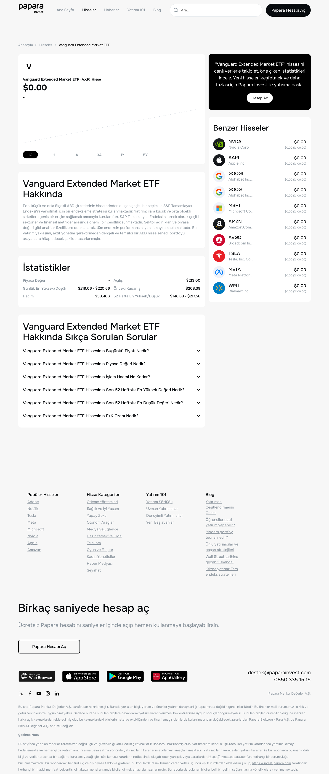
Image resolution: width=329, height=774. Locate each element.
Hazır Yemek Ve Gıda (104, 536)
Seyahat (94, 570)
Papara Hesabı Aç (288, 10)
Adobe (33, 501)
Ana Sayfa (65, 10)
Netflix (33, 508)
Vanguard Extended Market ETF (84, 45)
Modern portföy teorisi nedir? (219, 535)
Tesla (31, 515)
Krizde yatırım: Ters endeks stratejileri (222, 572)
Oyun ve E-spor (100, 549)
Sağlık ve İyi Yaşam (103, 508)
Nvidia (32, 536)
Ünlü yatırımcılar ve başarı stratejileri (222, 547)
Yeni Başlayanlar (160, 522)
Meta (31, 522)
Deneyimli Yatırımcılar (164, 515)
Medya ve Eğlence (102, 529)
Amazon (34, 549)
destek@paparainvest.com (279, 672)
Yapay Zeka (96, 515)
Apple (32, 542)
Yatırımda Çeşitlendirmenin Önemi (220, 507)
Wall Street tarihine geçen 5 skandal (222, 559)
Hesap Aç (260, 98)
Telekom (94, 542)
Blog (157, 10)
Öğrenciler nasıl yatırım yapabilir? (220, 522)
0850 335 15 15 (292, 680)
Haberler (111, 10)
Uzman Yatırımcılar (162, 508)
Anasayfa (25, 45)
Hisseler (89, 10)
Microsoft (35, 529)
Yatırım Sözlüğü (159, 501)
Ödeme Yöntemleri (102, 501)
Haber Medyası (100, 563)
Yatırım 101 (136, 10)
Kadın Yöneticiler (101, 556)
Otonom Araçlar (100, 522)
